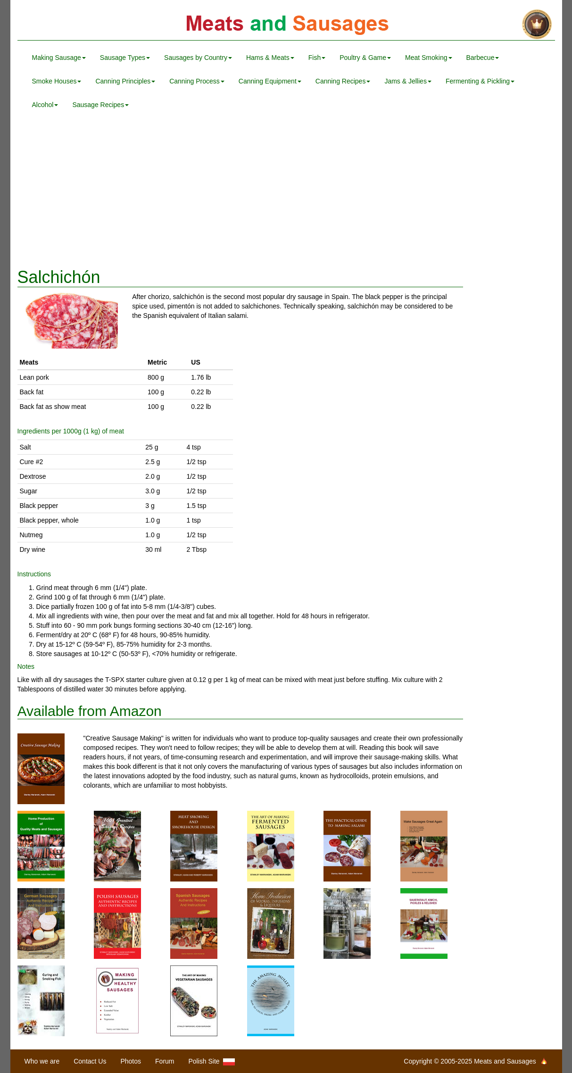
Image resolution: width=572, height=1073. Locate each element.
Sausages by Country (198, 57)
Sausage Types (125, 57)
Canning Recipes (343, 81)
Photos (130, 1061)
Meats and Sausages (286, 24)
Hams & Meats (270, 57)
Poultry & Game (365, 57)
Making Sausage (59, 57)
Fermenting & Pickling (480, 81)
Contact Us (90, 1061)
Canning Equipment (270, 81)
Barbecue (482, 57)
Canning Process (196, 81)
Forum (164, 1061)
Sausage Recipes (100, 104)
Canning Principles (125, 81)
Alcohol (45, 104)
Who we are (42, 1061)
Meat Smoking (428, 57)
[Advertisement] (286, 192)
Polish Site (212, 1061)
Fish (316, 57)
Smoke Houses (57, 81)
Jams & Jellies (407, 81)
